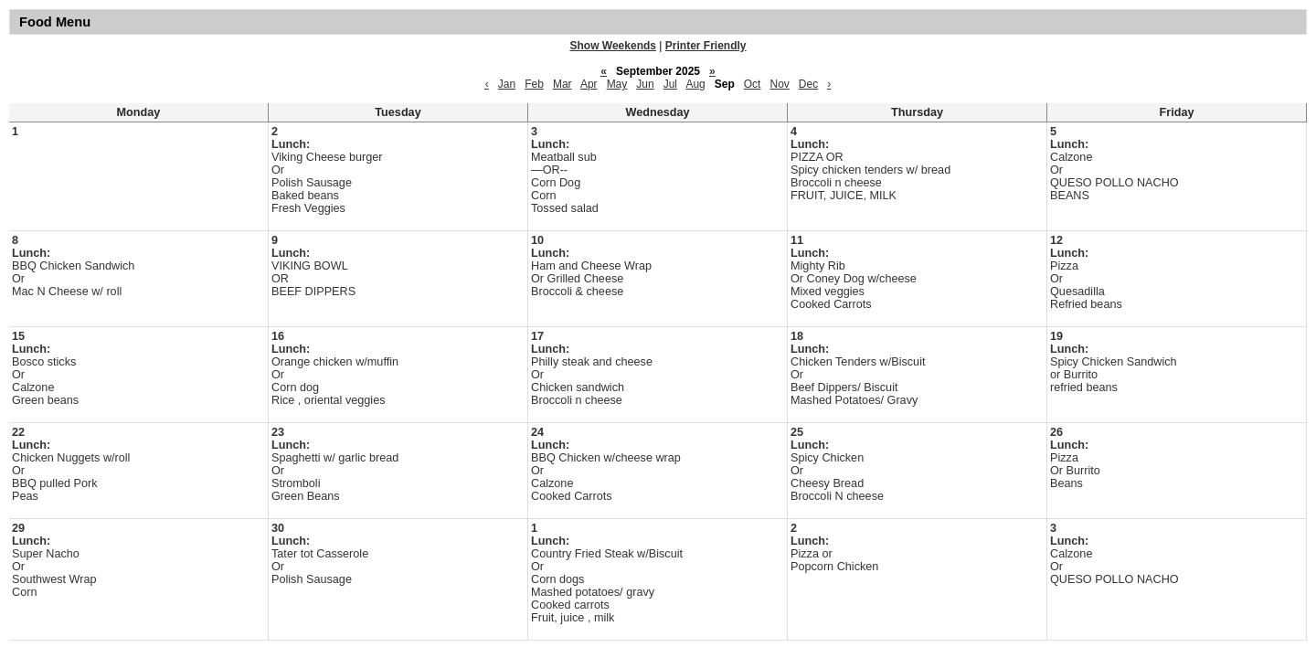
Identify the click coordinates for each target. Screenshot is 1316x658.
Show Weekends (613, 45)
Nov (779, 84)
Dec (808, 84)
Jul (670, 84)
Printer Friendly (706, 45)
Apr (589, 84)
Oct (752, 84)
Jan (506, 84)
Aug (695, 84)
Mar (562, 84)
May (617, 84)
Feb (534, 84)
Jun (644, 84)
